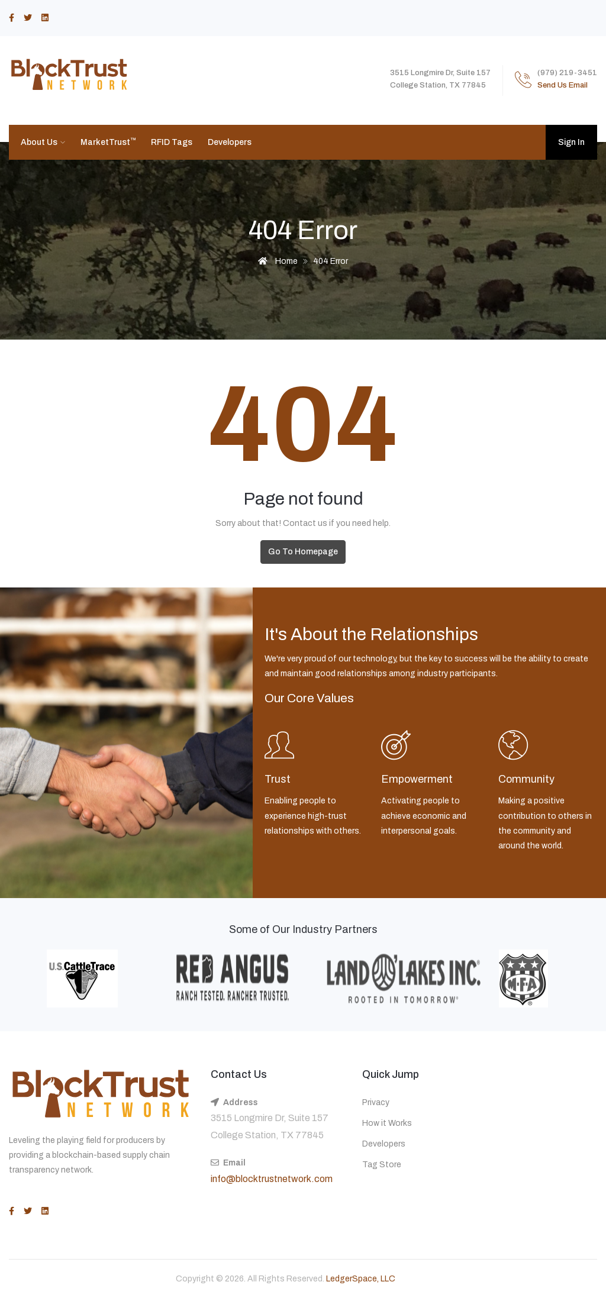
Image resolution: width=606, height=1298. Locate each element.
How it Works (387, 1123)
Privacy (375, 1102)
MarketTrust (108, 142)
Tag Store (381, 1164)
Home (278, 261)
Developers (230, 142)
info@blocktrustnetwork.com (272, 1179)
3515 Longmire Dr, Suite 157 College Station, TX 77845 (269, 1126)
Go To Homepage (303, 551)
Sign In (571, 142)
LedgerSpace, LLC (360, 1278)
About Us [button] (40, 142)
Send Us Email (562, 85)
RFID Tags (171, 142)
